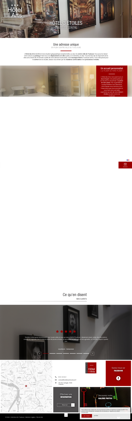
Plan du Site (39, 417)
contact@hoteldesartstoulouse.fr (67, 380)
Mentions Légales (30, 417)
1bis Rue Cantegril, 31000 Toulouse (65, 383)
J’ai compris (87, 416)
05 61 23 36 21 (62, 377)
